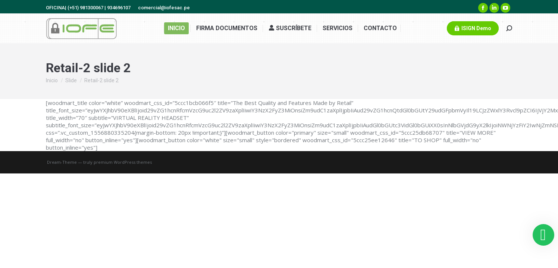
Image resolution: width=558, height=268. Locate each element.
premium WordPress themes (123, 162)
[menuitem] (176, 28)
